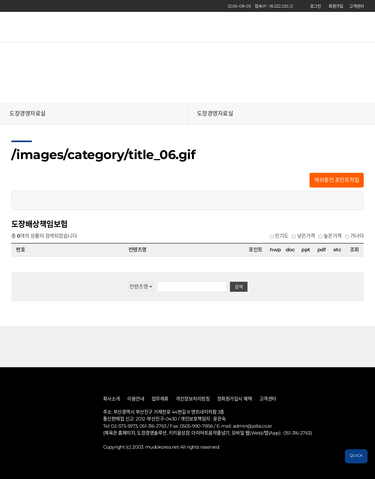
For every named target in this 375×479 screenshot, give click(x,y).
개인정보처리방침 (193, 399)
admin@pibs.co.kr (252, 426)
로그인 (315, 5)
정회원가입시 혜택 (234, 399)
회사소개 (111, 399)
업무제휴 (160, 399)
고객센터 (356, 5)
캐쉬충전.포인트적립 (336, 180)
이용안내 (135, 399)
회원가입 (336, 5)
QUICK (356, 455)
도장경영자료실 (27, 113)
